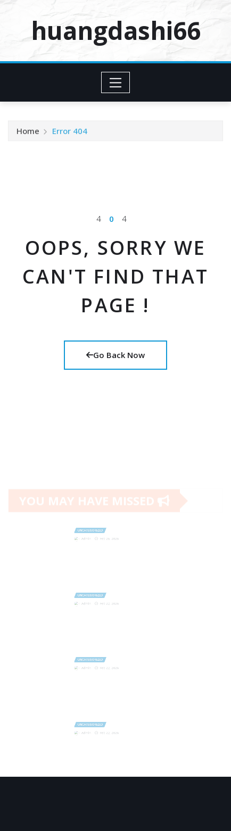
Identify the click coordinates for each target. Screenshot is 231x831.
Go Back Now (115, 355)
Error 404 (69, 133)
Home (27, 133)
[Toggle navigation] (115, 82)
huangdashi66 (116, 30)
